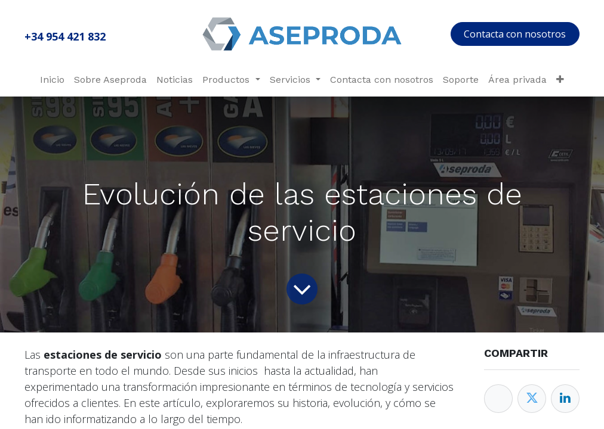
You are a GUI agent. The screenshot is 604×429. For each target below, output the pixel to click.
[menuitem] (52, 80)
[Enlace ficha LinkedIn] (565, 398)
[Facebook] (498, 398)
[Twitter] (531, 398)
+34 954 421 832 (65, 36)
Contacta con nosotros (515, 34)
